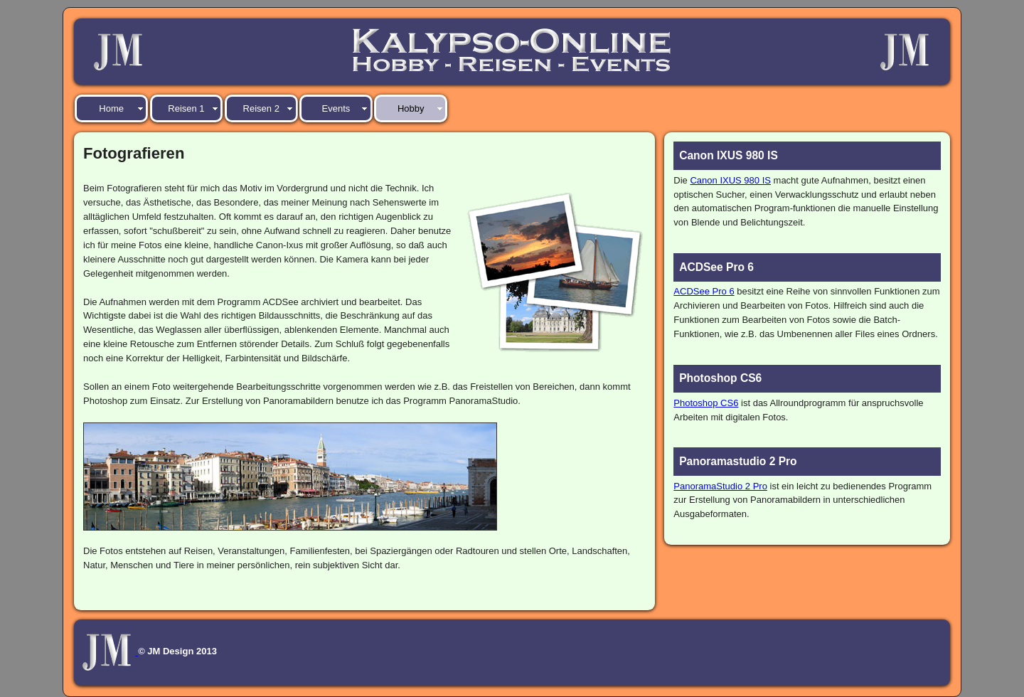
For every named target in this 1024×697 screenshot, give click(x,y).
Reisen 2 (261, 108)
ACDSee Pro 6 (703, 291)
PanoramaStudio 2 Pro (720, 486)
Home (111, 108)
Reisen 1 (186, 108)
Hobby (411, 108)
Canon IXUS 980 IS (730, 180)
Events (336, 108)
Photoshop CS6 (705, 403)
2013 (206, 652)
